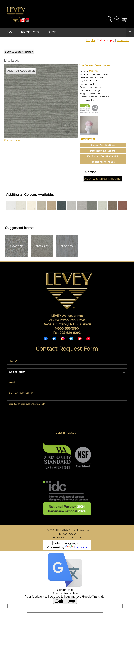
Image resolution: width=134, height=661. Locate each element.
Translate (76, 547)
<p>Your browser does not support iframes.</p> (34, 96)
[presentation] (67, 417)
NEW (8, 32)
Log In (90, 40)
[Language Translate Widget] (67, 543)
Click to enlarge (12, 139)
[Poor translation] (71, 601)
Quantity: (89, 172)
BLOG (52, 32)
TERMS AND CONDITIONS (67, 537)
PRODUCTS (30, 32)
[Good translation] (59, 601)
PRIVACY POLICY (67, 533)
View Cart (123, 40)
